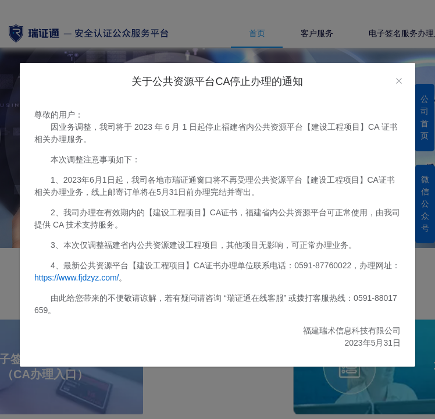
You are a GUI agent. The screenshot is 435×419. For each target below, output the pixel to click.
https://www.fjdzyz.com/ (76, 277)
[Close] (399, 81)
